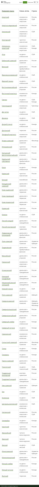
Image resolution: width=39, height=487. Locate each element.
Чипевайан (6, 421)
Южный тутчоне (7, 470)
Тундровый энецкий (9, 379)
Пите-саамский (7, 295)
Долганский (6, 130)
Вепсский (5, 67)
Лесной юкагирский (9, 227)
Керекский (5, 174)
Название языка (8, 11)
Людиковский (6, 248)
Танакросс (5, 355)
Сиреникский (6, 334)
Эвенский (5, 439)
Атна (3, 54)
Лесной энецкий (7, 221)
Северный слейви (8, 322)
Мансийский (6, 256)
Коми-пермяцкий (8, 196)
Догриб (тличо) (7, 124)
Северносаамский (8, 301)
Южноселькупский (8, 458)
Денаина (5, 118)
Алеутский (5, 17)
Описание (30, 2)
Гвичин (4, 100)
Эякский (4, 445)
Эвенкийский (6, 433)
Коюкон (4, 215)
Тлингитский (6, 367)
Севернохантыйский (9, 316)
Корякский (5, 208)
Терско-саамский (8, 361)
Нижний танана (7, 289)
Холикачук (5, 398)
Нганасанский (7, 270)
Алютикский (6, 32)
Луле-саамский (7, 241)
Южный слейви (7, 464)
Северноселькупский (9, 309)
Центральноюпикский (9, 404)
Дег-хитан (5, 112)
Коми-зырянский (8, 190)
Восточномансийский (9, 87)
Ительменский (7, 147)
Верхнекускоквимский (9, 75)
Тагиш (4, 348)
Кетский (4, 180)
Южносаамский (7, 451)
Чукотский (5, 427)
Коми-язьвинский (8, 202)
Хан (3, 392)
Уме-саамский (7, 385)
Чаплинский (6, 412)
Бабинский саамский (9, 61)
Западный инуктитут (9, 134)
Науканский (6, 262)
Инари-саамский (7, 141)
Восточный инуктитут (9, 93)
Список (25, 2)
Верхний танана (7, 81)
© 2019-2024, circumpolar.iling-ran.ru (9, 486)
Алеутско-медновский (9, 25)
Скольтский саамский (9, 342)
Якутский (5, 476)
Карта (20, 2)
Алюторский (6, 40)
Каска (4, 167)
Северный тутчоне (8, 328)
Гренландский (7, 106)
